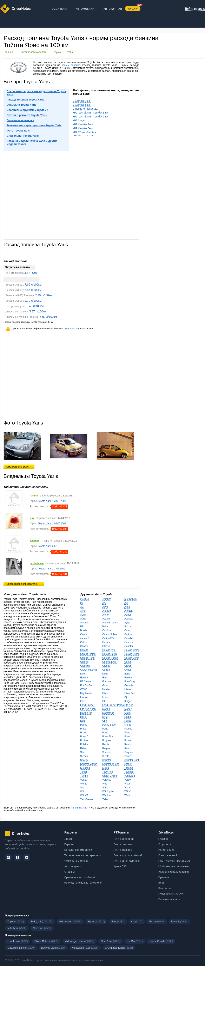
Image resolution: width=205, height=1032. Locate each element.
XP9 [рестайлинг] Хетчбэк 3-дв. (90, 112)
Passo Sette (109, 724)
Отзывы (69, 871)
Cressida (85, 665)
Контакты (164, 888)
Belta (105, 626)
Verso (127, 779)
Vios (104, 783)
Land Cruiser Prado (113, 705)
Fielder (128, 677)
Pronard (128, 740)
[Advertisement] (39, 197)
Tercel (83, 771)
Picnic (127, 724)
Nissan (156, 921)
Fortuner (107, 681)
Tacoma (128, 768)
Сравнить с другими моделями (27, 109)
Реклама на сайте (169, 899)
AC (82, 606)
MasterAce (108, 713)
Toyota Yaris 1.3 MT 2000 (52, 501)
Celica (83, 642)
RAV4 (83, 748)
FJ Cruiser (86, 681)
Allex (127, 606)
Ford (117, 921)
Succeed (85, 768)
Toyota (57, 52)
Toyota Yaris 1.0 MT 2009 (52, 523)
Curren (106, 669)
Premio (128, 728)
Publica (84, 744)
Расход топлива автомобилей (83, 882)
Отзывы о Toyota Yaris (21, 104)
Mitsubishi (16, 928)
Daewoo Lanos (53, 947)
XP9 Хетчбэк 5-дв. (83, 128)
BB (82, 626)
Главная (8, 52)
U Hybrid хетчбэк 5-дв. (85, 108)
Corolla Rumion (132, 654)
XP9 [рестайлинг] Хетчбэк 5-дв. (90, 116)
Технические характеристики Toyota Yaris (34, 125)
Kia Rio (135, 941)
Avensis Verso (110, 622)
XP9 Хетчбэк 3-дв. (83, 124)
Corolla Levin (109, 654)
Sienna (84, 756)
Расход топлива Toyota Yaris (25, 99)
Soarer (128, 756)
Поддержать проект (171, 893)
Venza (83, 779)
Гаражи (69, 844)
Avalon (106, 618)
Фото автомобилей (76, 860)
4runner (106, 599)
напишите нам (79, 807)
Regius (106, 748)
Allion (83, 610)
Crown (128, 665)
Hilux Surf (129, 693)
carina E (84, 638)
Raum (127, 744)
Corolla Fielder (88, 654)
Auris (83, 618)
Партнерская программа (174, 860)
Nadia (127, 716)
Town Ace (107, 771)
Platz (83, 728)
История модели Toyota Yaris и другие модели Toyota (32, 142)
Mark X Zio (86, 713)
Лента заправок (123, 838)
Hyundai (96, 921)
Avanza (128, 618)
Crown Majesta (88, 669)
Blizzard (128, 626)
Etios (105, 677)
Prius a (128, 732)
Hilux (105, 693)
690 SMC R (130, 599)
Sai (82, 752)
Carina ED (108, 638)
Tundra (84, 775)
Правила (163, 877)
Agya (105, 606)
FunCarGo (86, 685)
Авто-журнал (72, 866)
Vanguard (129, 775)
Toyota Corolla (161, 941)
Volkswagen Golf (85, 947)
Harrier (106, 689)
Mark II (106, 709)
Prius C (84, 736)
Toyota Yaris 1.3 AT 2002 (51, 568)
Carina (128, 634)
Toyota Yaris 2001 (48, 546)
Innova (84, 697)
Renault (179, 921)
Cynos (127, 669)
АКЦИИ (133, 8)
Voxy (127, 787)
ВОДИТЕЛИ (59, 8)
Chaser (84, 646)
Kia (136, 921)
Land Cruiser (87, 705)
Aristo (105, 614)
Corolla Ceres (131, 650)
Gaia (104, 685)
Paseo (127, 720)
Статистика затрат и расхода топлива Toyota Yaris (36, 93)
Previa (83, 732)
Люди (68, 838)
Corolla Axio (108, 650)
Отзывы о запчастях (20, 120)
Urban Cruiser (110, 775)
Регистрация (166, 849)
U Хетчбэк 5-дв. (82, 104)
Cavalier (128, 638)
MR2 (104, 716)
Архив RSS (120, 866)
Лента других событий (127, 855)
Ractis (105, 744)
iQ (125, 697)
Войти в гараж (195, 8)
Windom (106, 795)
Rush (127, 748)
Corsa (127, 661)
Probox (84, 740)
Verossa (106, 779)
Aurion (128, 614)
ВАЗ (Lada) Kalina (119, 947)
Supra (105, 768)
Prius (105, 732)
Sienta (105, 756)
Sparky (84, 760)
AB (126, 603)
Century (128, 642)
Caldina (106, 630)
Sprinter (106, 760)
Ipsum (105, 697)
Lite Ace (128, 705)
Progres (106, 740)
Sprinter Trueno (110, 764)
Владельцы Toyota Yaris (23, 135)
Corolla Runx (87, 658)
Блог (161, 882)
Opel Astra (110, 941)
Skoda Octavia (46, 941)
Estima (84, 677)
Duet (82, 673)
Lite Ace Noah (88, 709)
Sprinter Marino (88, 764)
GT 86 (83, 689)
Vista (127, 783)
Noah (83, 720)
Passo (83, 724)
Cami (127, 630)
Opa (104, 720)
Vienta (83, 783)
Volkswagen (70, 921)
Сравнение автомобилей (79, 877)
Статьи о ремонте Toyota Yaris (27, 115)
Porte (105, 728)
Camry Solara (109, 634)
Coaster (128, 646)
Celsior (106, 642)
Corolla (84, 650)
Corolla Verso (131, 658)
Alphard (106, 610)
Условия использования (173, 871)
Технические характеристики (82, 855)
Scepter (106, 752)
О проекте (164, 844)
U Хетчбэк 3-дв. (82, 100)
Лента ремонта (123, 844)
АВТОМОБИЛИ (85, 8)
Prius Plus (107, 736)
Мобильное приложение (173, 866)
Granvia (128, 685)
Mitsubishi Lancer (20, 947)
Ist (103, 701)
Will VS (84, 795)
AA (104, 603)
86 (81, 603)
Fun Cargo (130, 681)
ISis (82, 701)
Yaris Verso (86, 799)
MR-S (83, 716)
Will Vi (127, 791)
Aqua (83, 614)
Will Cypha (108, 791)
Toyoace (129, 771)
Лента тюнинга (122, 849)
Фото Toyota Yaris (18, 130)
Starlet (128, 764)
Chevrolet (42, 928)
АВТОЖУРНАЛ (113, 8)
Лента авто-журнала (126, 860)
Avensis (84, 622)
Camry (83, 634)
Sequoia (128, 752)
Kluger (128, 701)
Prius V (128, 736)
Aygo (127, 622)
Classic (106, 646)
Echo (127, 673)
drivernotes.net (71, 328)
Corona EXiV (109, 661)
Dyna (105, 673)
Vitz (82, 787)
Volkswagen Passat (79, 941)
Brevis (83, 630)
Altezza (128, 610)
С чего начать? (167, 855)
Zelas (105, 799)
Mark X (128, 709)
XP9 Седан (79, 120)
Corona (84, 661)
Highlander (86, 693)
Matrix (127, 713)
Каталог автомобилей (33, 52)
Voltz (105, 787)
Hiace (127, 689)
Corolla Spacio (110, 658)
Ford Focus (17, 941)
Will (82, 791)
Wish (127, 795)
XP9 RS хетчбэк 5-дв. (85, 132)
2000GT (84, 599)
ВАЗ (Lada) (41, 921)
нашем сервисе (71, 65)
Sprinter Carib (132, 760)
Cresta (106, 665)
